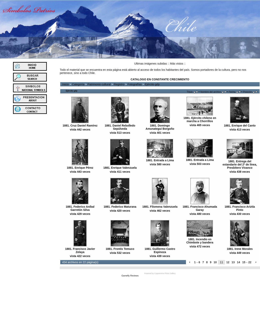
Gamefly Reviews (130, 275)
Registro (119, 84)
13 (233, 262)
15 (243, 262)
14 (238, 262)
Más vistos (176, 63)
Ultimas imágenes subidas (150, 63)
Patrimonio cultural (99, 84)
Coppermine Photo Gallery (165, 273)
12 (227, 262)
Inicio (65, 84)
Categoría (78, 84)
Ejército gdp (152, 84)
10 (215, 262)
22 (249, 262)
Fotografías (134, 84)
